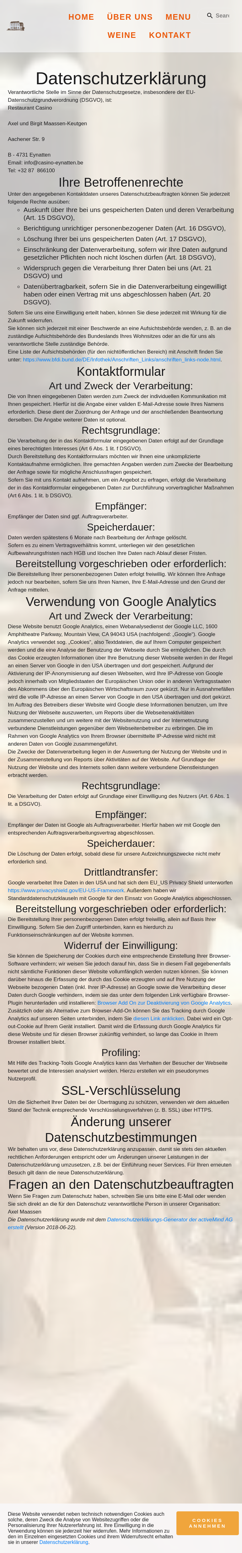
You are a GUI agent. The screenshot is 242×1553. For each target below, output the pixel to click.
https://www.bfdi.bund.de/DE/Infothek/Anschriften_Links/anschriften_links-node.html (121, 360)
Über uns (130, 17)
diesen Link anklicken (158, 1019)
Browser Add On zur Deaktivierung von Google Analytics (163, 1003)
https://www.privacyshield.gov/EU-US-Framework (66, 890)
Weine (122, 35)
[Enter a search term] (222, 15)
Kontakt (170, 35)
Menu (178, 17)
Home (81, 17)
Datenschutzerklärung (64, 1542)
